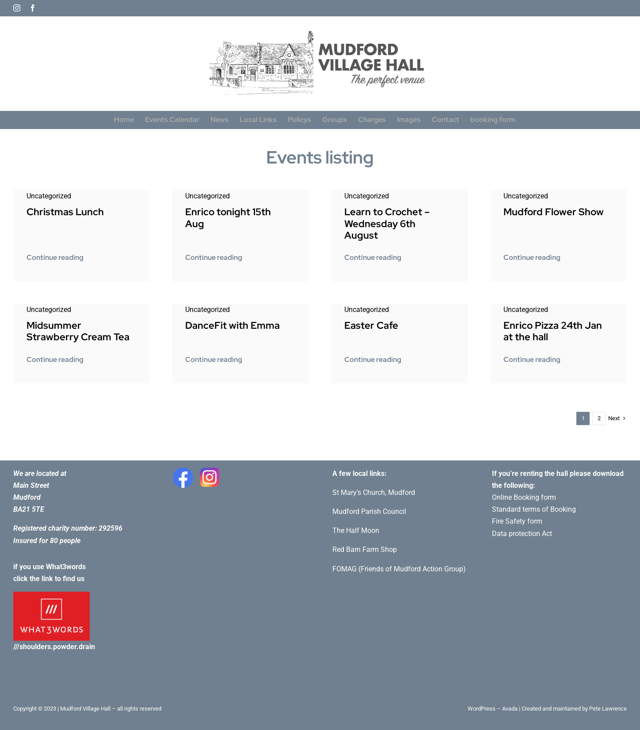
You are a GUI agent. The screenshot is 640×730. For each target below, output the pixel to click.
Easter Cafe (371, 325)
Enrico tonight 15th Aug (228, 217)
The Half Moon (355, 530)
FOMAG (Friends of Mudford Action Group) (399, 569)
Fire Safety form (517, 521)
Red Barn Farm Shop (364, 549)
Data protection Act (522, 533)
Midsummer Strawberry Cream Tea (78, 331)
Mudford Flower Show (553, 211)
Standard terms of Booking (534, 509)
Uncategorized (49, 196)
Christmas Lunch (65, 211)
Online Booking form (524, 497)
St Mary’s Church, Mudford (373, 492)
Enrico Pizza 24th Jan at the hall (552, 331)
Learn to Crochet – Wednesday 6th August (387, 223)
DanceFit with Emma (232, 325)
